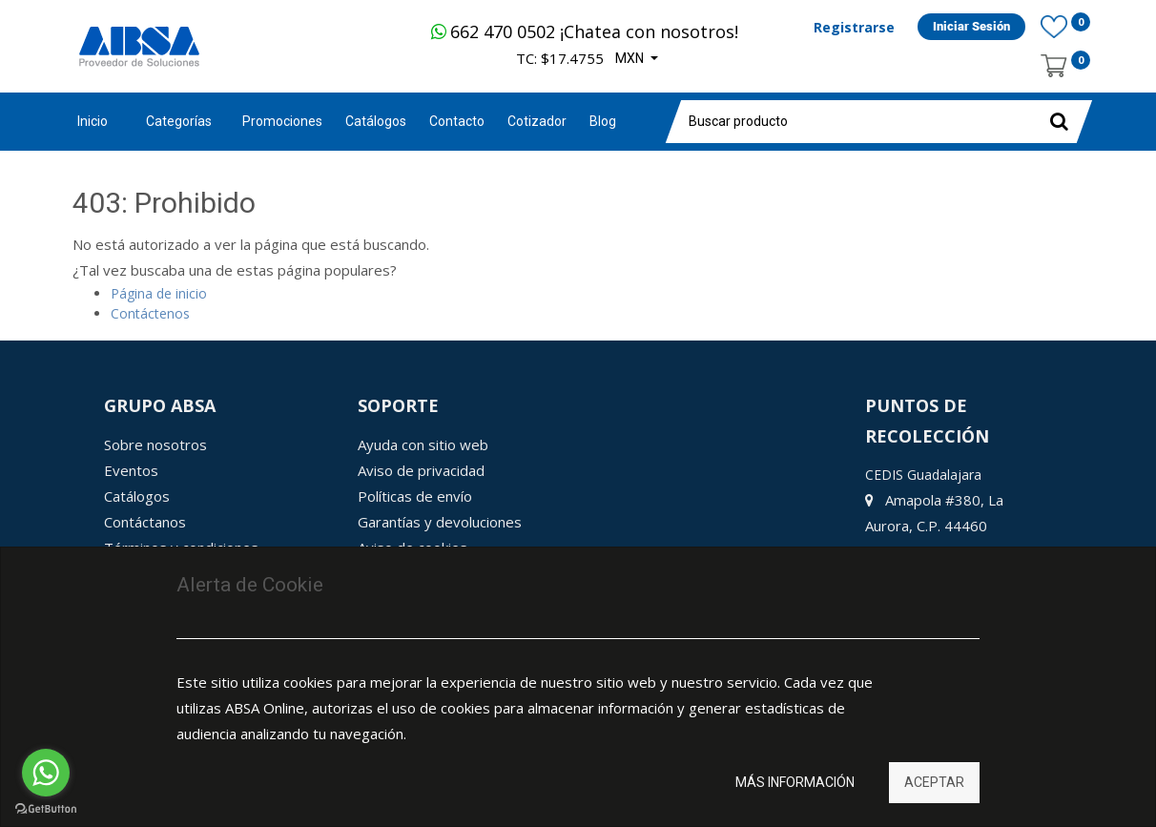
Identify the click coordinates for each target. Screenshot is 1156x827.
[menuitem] (282, 122)
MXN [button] (631, 58)
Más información (795, 782)
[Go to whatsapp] (46, 772)
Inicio (92, 121)
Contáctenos (150, 313)
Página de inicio (159, 293)
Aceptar (934, 782)
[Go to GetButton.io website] (45, 808)
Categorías (179, 121)
